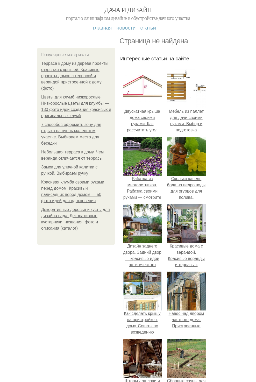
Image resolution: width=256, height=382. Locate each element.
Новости (126, 28)
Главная (102, 28)
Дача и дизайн (128, 10)
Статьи (148, 28)
